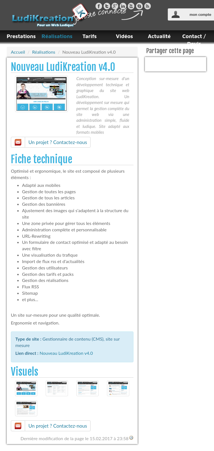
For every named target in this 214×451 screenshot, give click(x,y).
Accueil (18, 51)
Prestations (20, 36)
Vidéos (124, 36)
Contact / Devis (194, 40)
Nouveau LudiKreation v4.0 (66, 353)
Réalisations (55, 36)
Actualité (159, 36)
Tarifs (89, 36)
